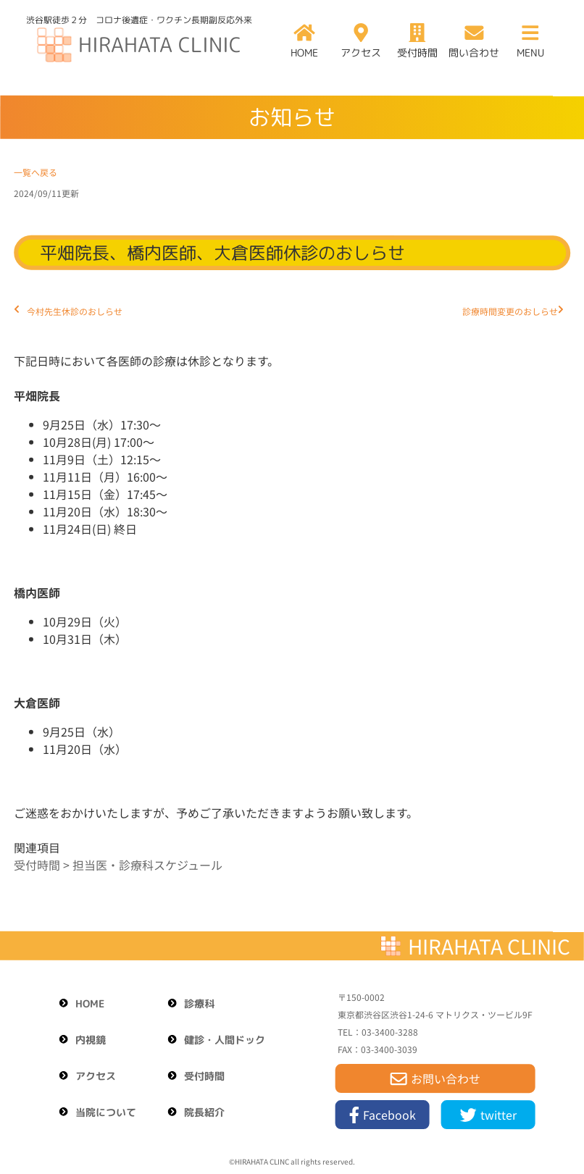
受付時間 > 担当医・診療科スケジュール (118, 864)
